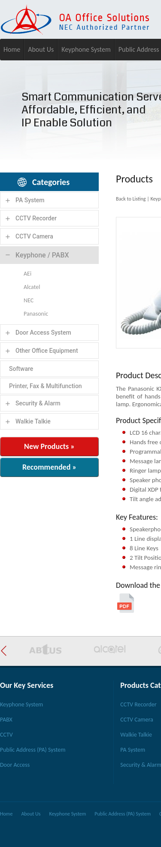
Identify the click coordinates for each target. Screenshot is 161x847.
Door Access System (43, 332)
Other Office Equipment (46, 350)
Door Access (15, 765)
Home (11, 49)
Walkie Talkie (33, 421)
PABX (6, 719)
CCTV (6, 734)
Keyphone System (86, 49)
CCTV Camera (34, 236)
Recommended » (49, 467)
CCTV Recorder (36, 218)
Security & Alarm (38, 403)
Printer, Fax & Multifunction (45, 386)
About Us (41, 49)
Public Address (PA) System (32, 749)
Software (21, 368)
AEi (27, 273)
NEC (28, 300)
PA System (30, 200)
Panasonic (36, 313)
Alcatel (32, 287)
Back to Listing (131, 199)
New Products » (49, 446)
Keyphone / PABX (42, 255)
